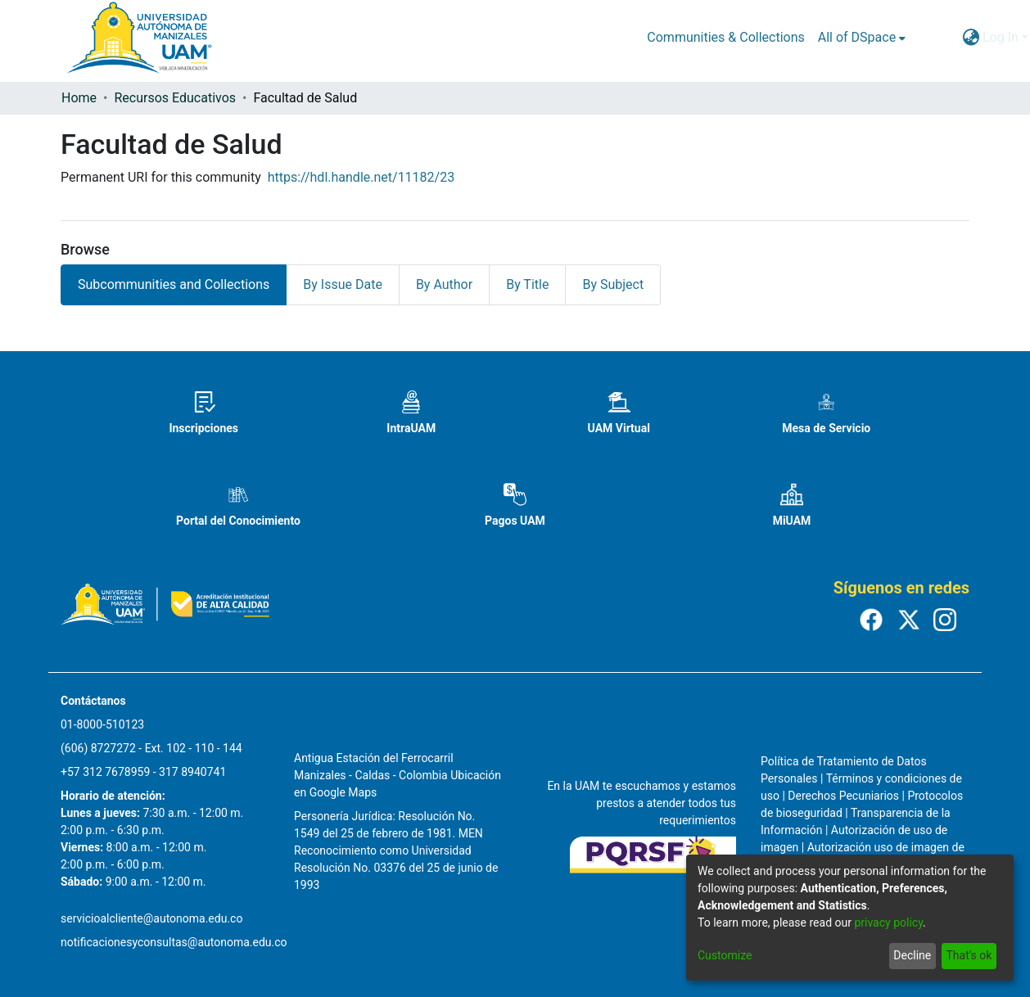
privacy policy (888, 922)
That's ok (969, 955)
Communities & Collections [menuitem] (725, 37)
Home (79, 98)
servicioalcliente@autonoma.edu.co (151, 918)
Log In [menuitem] (1001, 37)
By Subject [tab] (613, 284)
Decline (912, 955)
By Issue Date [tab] (342, 284)
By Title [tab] (527, 284)
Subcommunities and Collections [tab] (173, 284)
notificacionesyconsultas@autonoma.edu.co (174, 942)
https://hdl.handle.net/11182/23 (361, 177)
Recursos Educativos (175, 98)
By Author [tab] (444, 284)
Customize (725, 955)
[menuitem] (862, 37)
